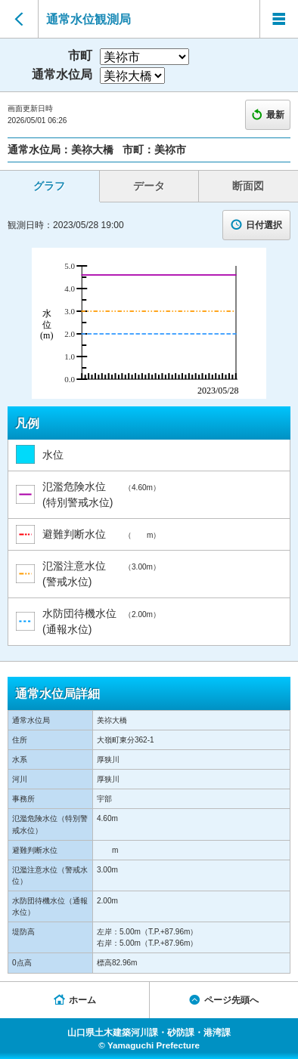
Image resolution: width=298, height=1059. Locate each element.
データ (149, 186)
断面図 (248, 186)
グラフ (49, 186)
